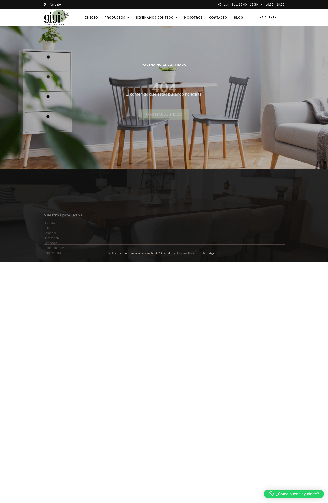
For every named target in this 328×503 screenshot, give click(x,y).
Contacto (218, 17)
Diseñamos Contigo (157, 17)
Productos (117, 17)
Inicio (91, 17)
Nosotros (193, 17)
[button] (294, 494)
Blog (238, 17)
